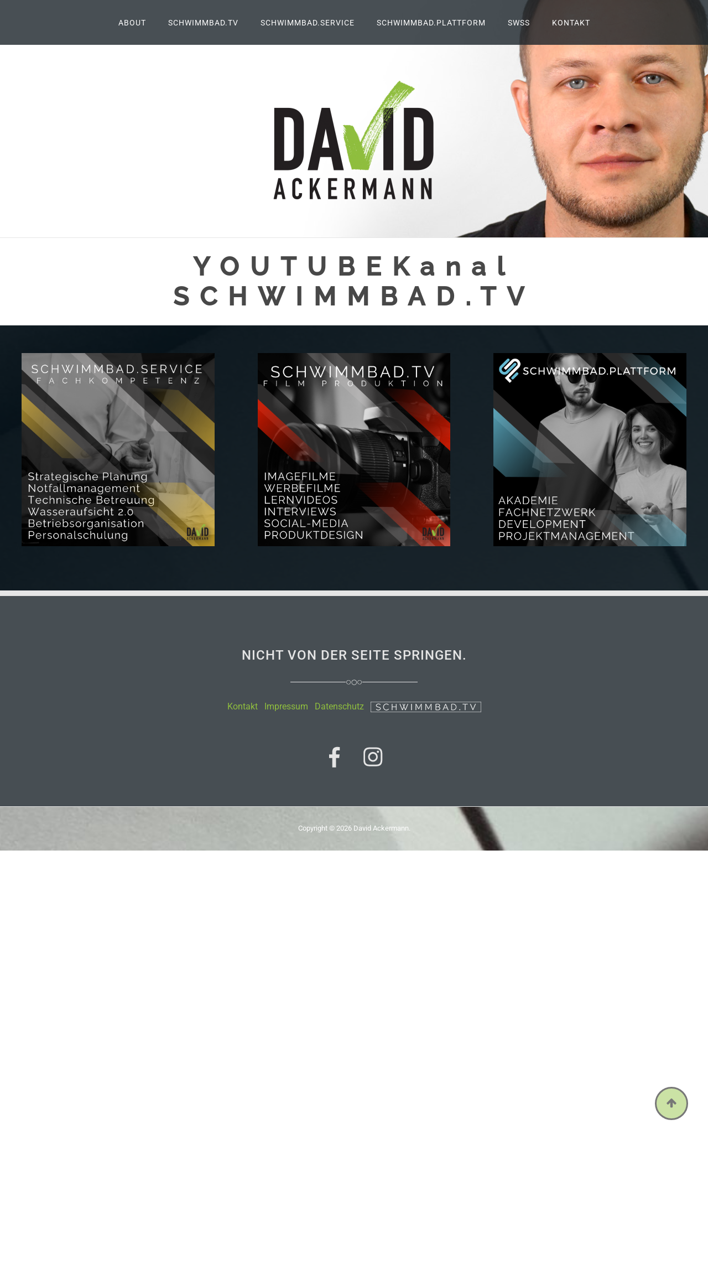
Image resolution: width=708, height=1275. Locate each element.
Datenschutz (339, 706)
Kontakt (242, 706)
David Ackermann (381, 828)
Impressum (286, 706)
